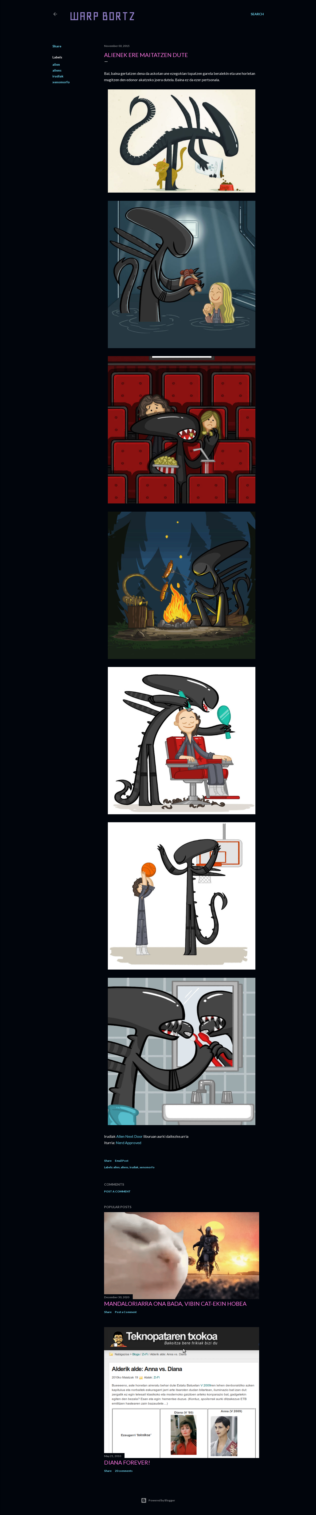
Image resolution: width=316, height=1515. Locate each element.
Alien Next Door (129, 1136)
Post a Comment (117, 1191)
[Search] (257, 14)
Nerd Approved (128, 1142)
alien (56, 64)
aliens (57, 70)
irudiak (57, 76)
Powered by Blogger (158, 1500)
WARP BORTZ (102, 16)
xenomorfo (61, 82)
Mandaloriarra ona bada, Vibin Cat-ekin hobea (175, 1303)
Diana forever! (127, 1462)
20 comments (124, 1471)
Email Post (122, 1160)
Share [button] (56, 46)
